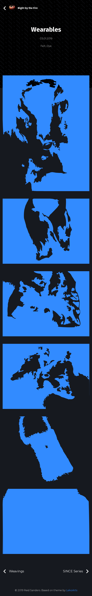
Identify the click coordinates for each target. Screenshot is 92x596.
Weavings (13, 571)
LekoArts (71, 590)
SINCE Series (76, 571)
